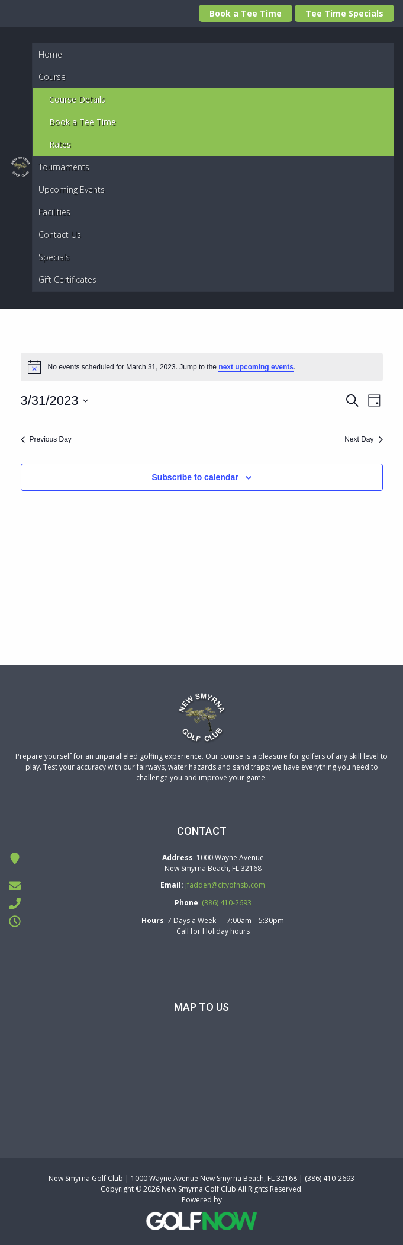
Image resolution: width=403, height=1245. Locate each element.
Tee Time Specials (344, 13)
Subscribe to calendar (194, 477)
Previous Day (46, 439)
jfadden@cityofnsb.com (225, 885)
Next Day (363, 439)
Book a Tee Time (245, 13)
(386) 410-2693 (227, 903)
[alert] (202, 367)
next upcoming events (256, 367)
